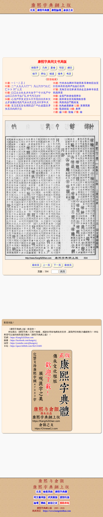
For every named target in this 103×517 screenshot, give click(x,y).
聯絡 (43, 503)
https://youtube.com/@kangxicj (23, 343)
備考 (60, 73)
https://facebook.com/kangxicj (23, 340)
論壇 (36, 503)
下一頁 (57, 265)
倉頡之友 (68, 10)
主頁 (32, 10)
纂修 (53, 67)
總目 (69, 67)
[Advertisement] (51, 35)
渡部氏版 (64, 497)
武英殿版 (53, 497)
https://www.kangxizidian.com (57, 511)
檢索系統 (48, 491)
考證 (68, 73)
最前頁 (35, 265)
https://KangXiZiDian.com (21, 337)
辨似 (43, 73)
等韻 (61, 67)
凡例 (44, 67)
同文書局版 (40, 497)
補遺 (51, 73)
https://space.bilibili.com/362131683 (26, 346)
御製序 (34, 67)
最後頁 (68, 265)
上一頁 (46, 265)
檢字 (34, 73)
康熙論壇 (56, 10)
